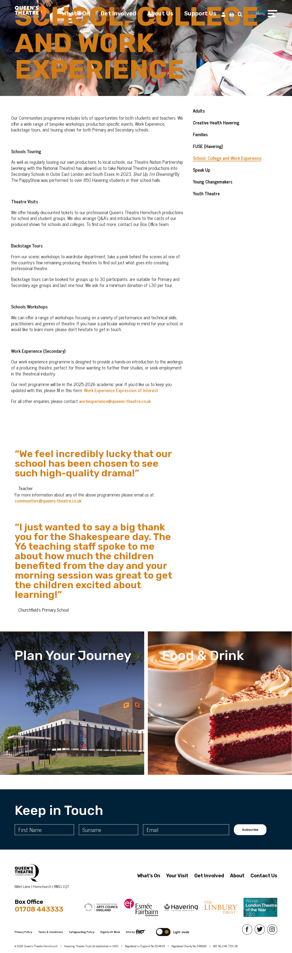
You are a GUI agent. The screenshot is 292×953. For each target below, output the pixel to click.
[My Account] (223, 14)
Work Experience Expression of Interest (121, 397)
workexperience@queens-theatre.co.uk (115, 408)
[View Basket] (231, 14)
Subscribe (250, 829)
